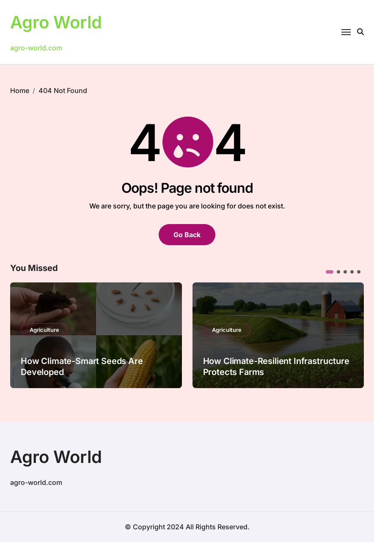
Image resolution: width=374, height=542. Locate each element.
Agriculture (44, 329)
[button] (329, 272)
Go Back (187, 234)
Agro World (56, 22)
